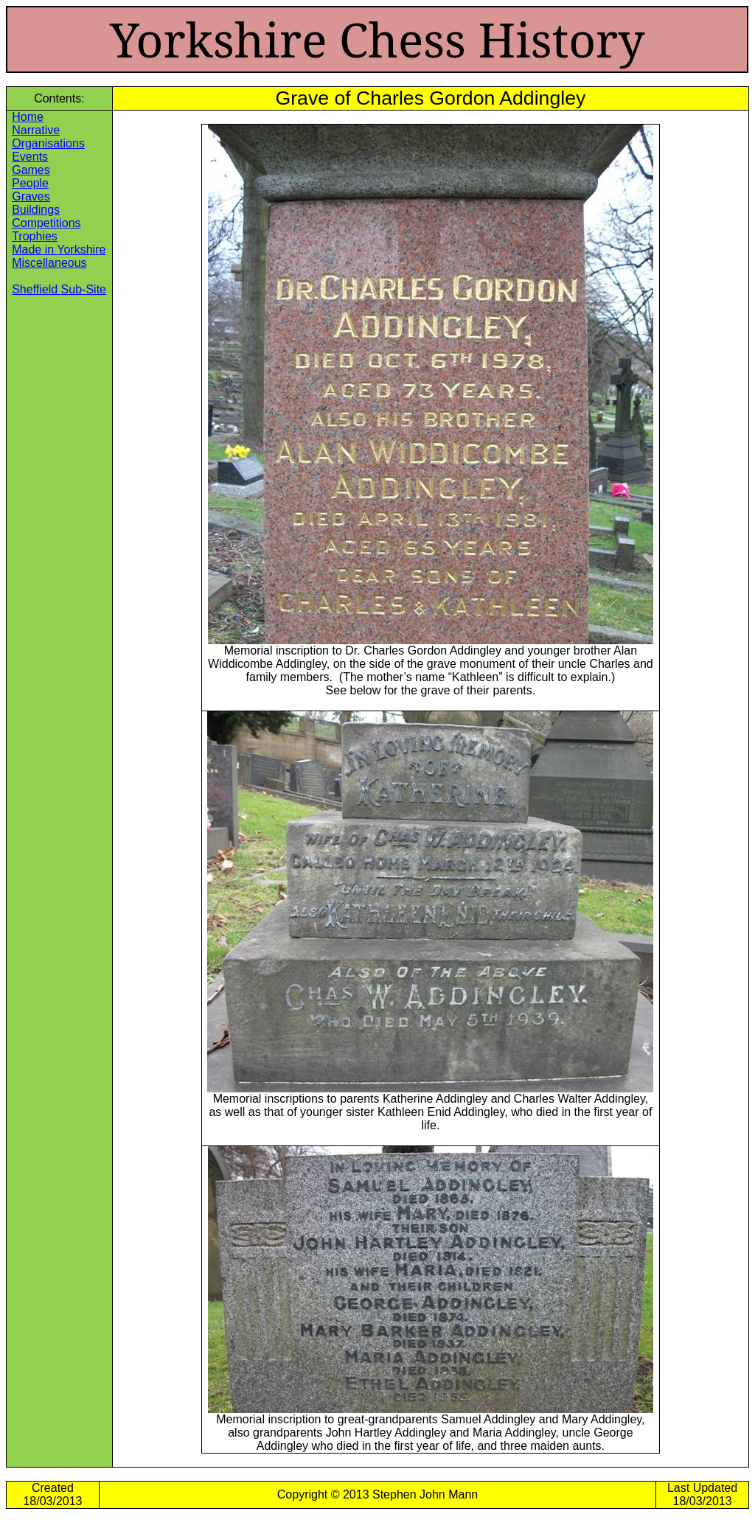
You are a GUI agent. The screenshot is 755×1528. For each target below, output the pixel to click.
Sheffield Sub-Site (59, 289)
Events (30, 156)
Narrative (36, 130)
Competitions (46, 223)
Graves (31, 196)
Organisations (48, 143)
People (30, 183)
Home (28, 117)
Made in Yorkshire (58, 249)
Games (31, 170)
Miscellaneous (49, 263)
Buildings (36, 209)
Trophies (35, 236)
